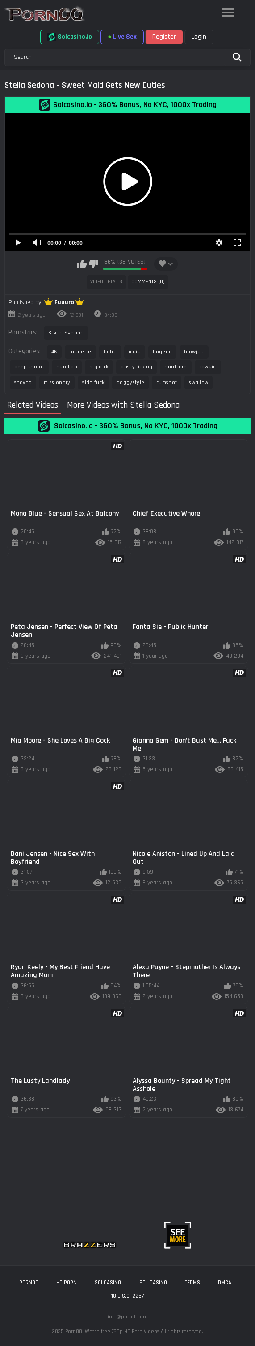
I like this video (82, 264)
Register (164, 37)
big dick (99, 366)
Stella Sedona (66, 333)
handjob (66, 366)
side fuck (93, 382)
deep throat (29, 366)
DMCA (224, 1282)
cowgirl (208, 366)
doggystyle (130, 382)
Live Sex (122, 37)
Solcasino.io (69, 37)
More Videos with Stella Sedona (123, 405)
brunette (80, 351)
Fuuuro (64, 302)
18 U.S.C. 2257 (127, 1296)
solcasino (108, 1282)
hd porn (66, 1282)
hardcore (175, 366)
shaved (23, 382)
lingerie (162, 351)
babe (110, 351)
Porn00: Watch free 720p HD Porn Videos (112, 1331)
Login (199, 37)
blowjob (194, 351)
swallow (198, 382)
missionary (57, 382)
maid (135, 351)
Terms (192, 1282)
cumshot (166, 382)
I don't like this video (93, 264)
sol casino (153, 1282)
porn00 (28, 1282)
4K (54, 351)
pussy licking (136, 366)
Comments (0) (148, 281)
